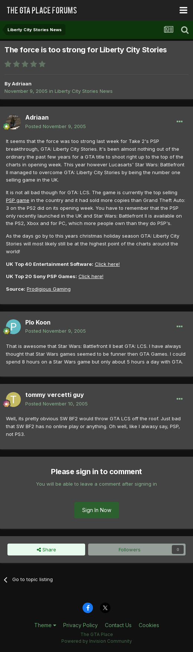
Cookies (149, 625)
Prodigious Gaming (49, 289)
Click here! (107, 264)
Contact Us (118, 625)
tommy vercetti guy (54, 394)
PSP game (17, 200)
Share (46, 549)
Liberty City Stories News (84, 91)
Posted (55, 126)
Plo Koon (38, 322)
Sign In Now (96, 510)
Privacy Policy (80, 625)
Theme (45, 625)
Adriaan (22, 84)
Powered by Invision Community (96, 641)
